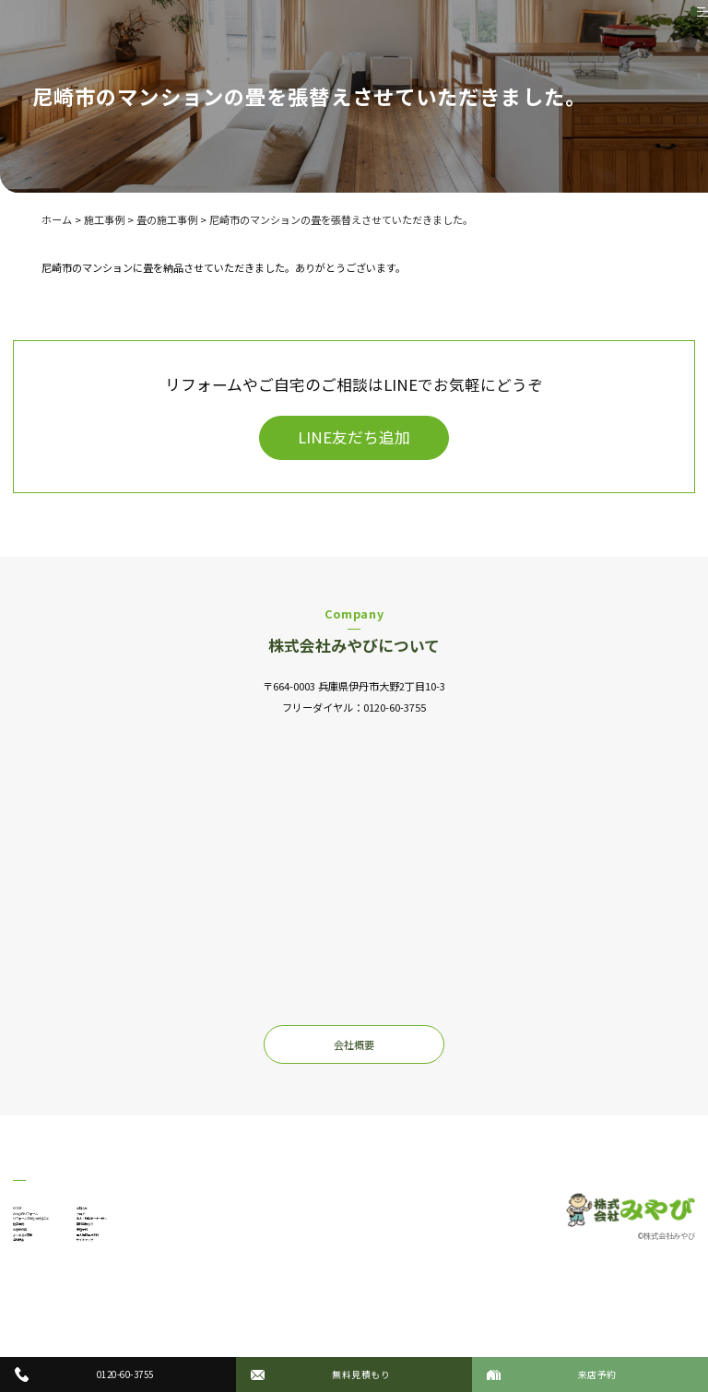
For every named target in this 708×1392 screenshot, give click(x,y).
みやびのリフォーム (58, 1221)
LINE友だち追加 (354, 437)
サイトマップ (202, 1317)
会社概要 (354, 1044)
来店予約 (192, 1279)
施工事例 (33, 1260)
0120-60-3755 (394, 707)
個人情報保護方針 (213, 1299)
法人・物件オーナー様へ (228, 1240)
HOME (27, 1202)
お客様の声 (38, 1279)
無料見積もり (202, 1260)
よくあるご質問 (48, 1299)
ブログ (187, 1221)
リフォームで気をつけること (79, 1240)
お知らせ (192, 1202)
